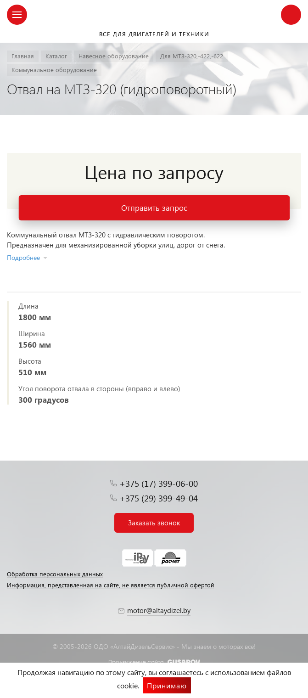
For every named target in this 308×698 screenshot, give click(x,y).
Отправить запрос (154, 208)
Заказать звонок (154, 522)
